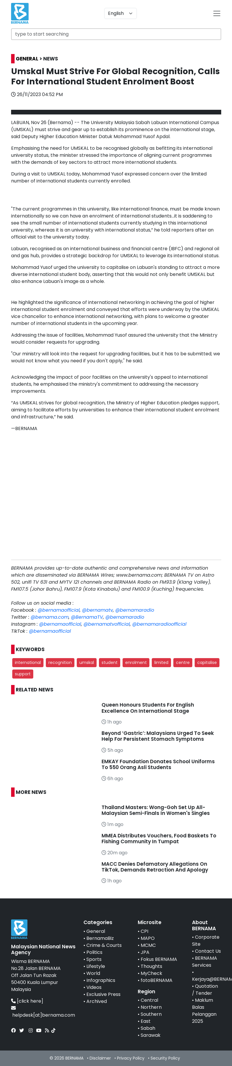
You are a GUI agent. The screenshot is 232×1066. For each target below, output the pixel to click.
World (93, 973)
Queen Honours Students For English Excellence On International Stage (148, 707)
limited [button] (161, 662)
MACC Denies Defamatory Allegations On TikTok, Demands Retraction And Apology (155, 866)
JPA (145, 952)
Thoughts (151, 966)
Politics (94, 952)
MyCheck (151, 973)
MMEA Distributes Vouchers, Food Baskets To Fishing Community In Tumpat (159, 838)
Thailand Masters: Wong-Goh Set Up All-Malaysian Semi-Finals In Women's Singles (156, 810)
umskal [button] (86, 662)
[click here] (30, 1001)
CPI (144, 931)
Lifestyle (95, 966)
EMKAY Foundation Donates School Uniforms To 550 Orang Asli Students (158, 764)
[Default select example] (120, 13)
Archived (96, 1001)
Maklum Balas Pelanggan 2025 (204, 1011)
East (146, 1021)
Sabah (148, 1028)
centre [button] (183, 662)
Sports (94, 959)
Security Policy (165, 1058)
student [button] (110, 662)
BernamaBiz (100, 938)
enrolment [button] (136, 662)
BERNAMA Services (204, 961)
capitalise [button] (207, 662)
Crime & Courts (104, 945)
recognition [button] (60, 662)
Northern (151, 1007)
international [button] (28, 662)
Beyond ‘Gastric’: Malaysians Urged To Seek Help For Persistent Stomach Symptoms (158, 736)
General (95, 931)
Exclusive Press (103, 994)
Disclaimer (100, 1058)
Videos (94, 987)
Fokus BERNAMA (159, 959)
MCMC (148, 945)
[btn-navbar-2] (216, 13)
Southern (151, 1014)
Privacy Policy (130, 1058)
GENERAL (27, 58)
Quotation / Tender (205, 990)
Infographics (100, 980)
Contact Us (208, 951)
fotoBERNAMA (156, 980)
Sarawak (151, 1035)
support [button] (23, 674)
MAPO (148, 938)
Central (149, 1000)
